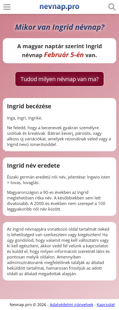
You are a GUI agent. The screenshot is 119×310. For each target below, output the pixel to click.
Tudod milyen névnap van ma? (60, 79)
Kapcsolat (106, 304)
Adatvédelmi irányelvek (71, 304)
